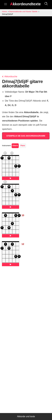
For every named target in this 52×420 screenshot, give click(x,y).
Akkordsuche (9, 76)
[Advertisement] (26, 44)
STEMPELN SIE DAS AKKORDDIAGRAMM (25, 136)
